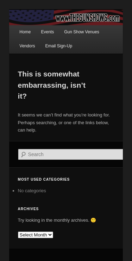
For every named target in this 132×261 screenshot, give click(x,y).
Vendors (27, 46)
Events (47, 31)
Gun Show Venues (81, 31)
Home (25, 31)
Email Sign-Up (58, 46)
